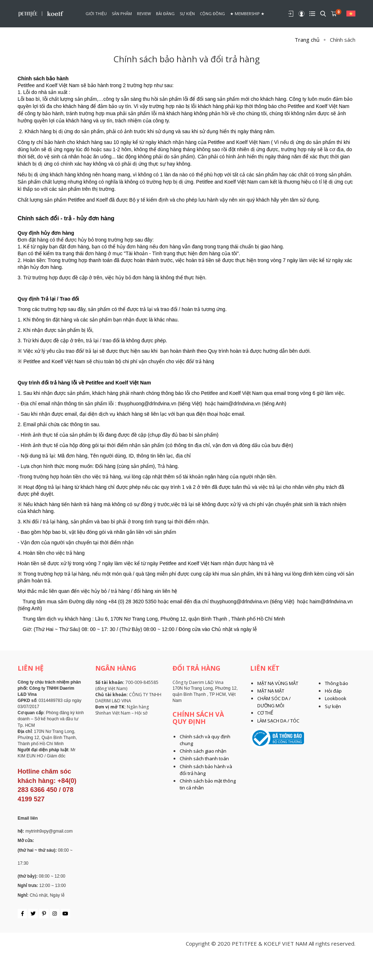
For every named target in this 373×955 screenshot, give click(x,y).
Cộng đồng (212, 13)
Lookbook (335, 698)
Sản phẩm (122, 13)
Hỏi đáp (333, 691)
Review (144, 13)
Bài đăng (165, 13)
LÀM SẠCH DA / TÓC (278, 720)
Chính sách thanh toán (204, 758)
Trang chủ (307, 39)
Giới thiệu (96, 13)
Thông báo (336, 683)
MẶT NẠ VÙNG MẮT (277, 683)
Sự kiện (187, 13)
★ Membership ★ (247, 13)
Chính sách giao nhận (203, 751)
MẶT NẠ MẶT (270, 691)
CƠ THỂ (265, 713)
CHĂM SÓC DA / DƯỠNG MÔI (274, 701)
